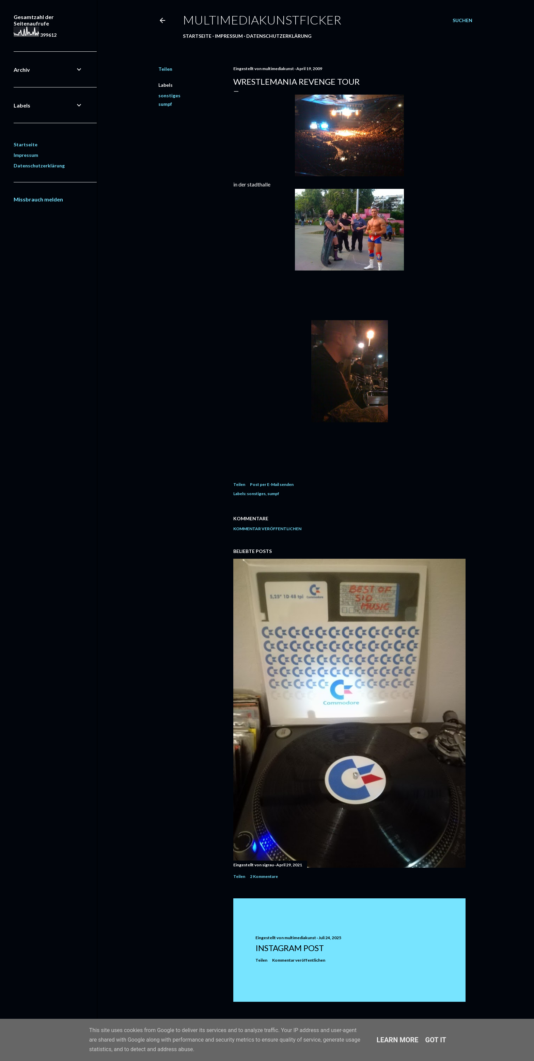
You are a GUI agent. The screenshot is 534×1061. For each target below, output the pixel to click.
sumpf (165, 104)
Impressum (229, 36)
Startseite (197, 36)
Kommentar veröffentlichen (267, 528)
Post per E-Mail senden (272, 484)
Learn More (398, 1040)
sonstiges (169, 95)
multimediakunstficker (262, 19)
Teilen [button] (165, 69)
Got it (435, 1040)
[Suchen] (462, 20)
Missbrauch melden (38, 199)
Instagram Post (289, 948)
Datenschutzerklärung (279, 36)
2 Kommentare (264, 876)
